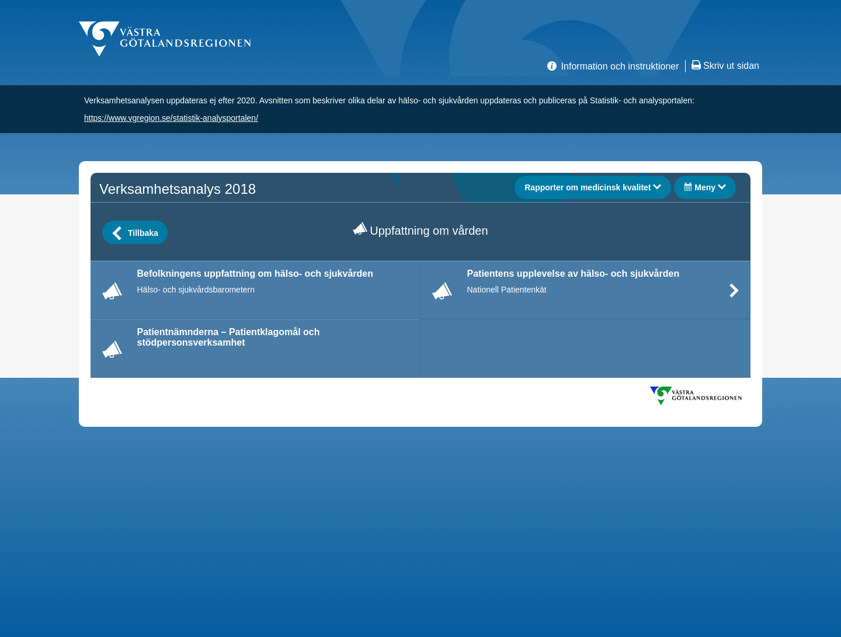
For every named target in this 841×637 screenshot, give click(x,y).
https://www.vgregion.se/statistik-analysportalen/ (171, 118)
